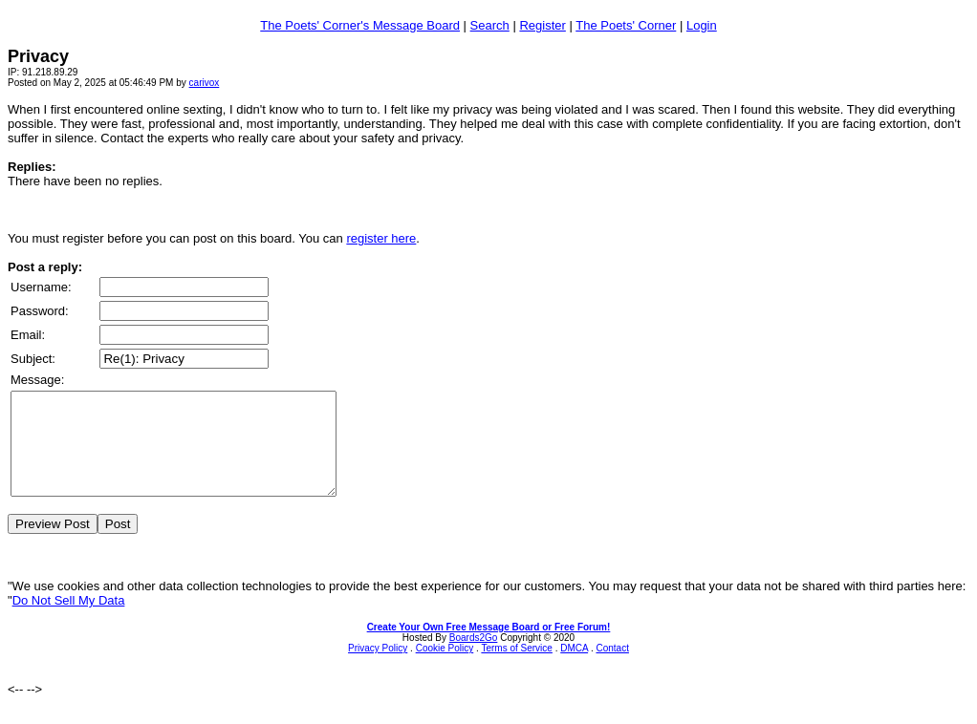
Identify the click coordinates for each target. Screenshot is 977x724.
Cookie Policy (445, 668)
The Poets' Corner (625, 25)
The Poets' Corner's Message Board (360, 25)
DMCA (574, 668)
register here (381, 238)
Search (490, 25)
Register (542, 25)
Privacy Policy (377, 668)
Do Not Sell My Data (68, 620)
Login (701, 25)
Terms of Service (516, 668)
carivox (204, 82)
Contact (612, 668)
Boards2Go (473, 657)
